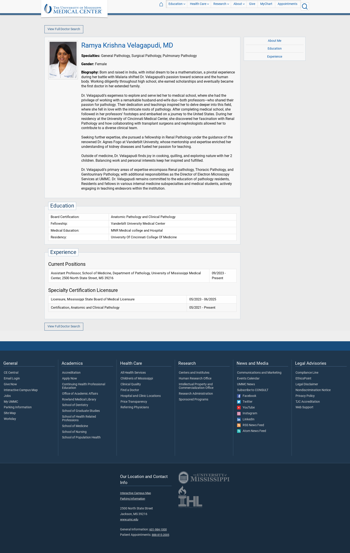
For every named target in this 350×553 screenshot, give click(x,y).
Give (252, 6)
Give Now (10, 384)
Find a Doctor (130, 390)
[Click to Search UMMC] (305, 6)
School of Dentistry (75, 405)
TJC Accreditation (308, 402)
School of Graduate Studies (81, 411)
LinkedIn (245, 419)
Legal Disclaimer (307, 384)
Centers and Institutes (194, 373)
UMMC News (246, 384)
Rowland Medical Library (79, 399)
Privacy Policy (305, 396)
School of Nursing (74, 432)
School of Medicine (75, 426)
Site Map (10, 413)
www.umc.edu (129, 519)
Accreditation (71, 373)
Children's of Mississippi (137, 378)
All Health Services (133, 373)
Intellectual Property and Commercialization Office (196, 386)
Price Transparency (134, 402)
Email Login (12, 378)
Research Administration (196, 394)
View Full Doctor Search (64, 29)
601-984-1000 (158, 529)
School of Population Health (81, 437)
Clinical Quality (131, 384)
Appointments (287, 6)
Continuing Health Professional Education (83, 386)
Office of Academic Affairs (80, 394)
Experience (274, 57)
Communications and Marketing (259, 373)
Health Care (198, 6)
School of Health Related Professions (79, 418)
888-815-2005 (160, 534)
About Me (274, 41)
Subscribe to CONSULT (252, 390)
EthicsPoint (303, 378)
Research (219, 6)
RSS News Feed (250, 425)
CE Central (11, 373)
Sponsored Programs (193, 399)
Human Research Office (195, 378)
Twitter (244, 402)
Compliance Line (307, 373)
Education (176, 6)
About (237, 6)
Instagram (247, 413)
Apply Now (69, 378)
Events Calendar (248, 378)
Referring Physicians (135, 407)
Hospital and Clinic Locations (141, 396)
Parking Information (18, 407)
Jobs (7, 396)
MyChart (266, 6)
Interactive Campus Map (21, 390)
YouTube (246, 407)
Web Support (304, 407)
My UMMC (11, 402)
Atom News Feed (251, 431)
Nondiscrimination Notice (313, 390)
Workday (10, 419)
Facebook (246, 396)
